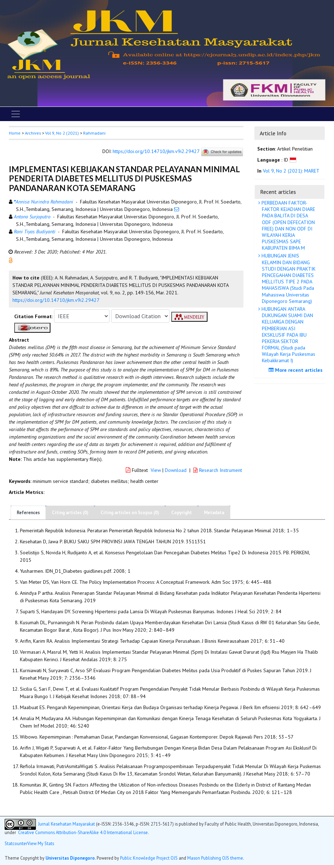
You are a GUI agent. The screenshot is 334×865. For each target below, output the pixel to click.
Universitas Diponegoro (70, 858)
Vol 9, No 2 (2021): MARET (291, 171)
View (156, 470)
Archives (33, 133)
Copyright (181, 513)
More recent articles (296, 370)
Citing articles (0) (70, 513)
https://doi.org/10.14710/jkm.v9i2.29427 (156, 151)
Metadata (214, 513)
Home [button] (15, 133)
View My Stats (40, 843)
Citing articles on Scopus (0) (130, 513)
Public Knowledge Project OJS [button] (149, 858)
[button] (10, 260)
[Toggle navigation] (16, 114)
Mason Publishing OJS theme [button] (215, 858)
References (28, 513)
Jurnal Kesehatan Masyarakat (66, 823)
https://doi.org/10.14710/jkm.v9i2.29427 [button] (55, 300)
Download (176, 470)
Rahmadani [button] (94, 133)
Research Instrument (217, 470)
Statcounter (16, 843)
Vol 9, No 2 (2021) (62, 133)
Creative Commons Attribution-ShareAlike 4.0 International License (83, 832)
